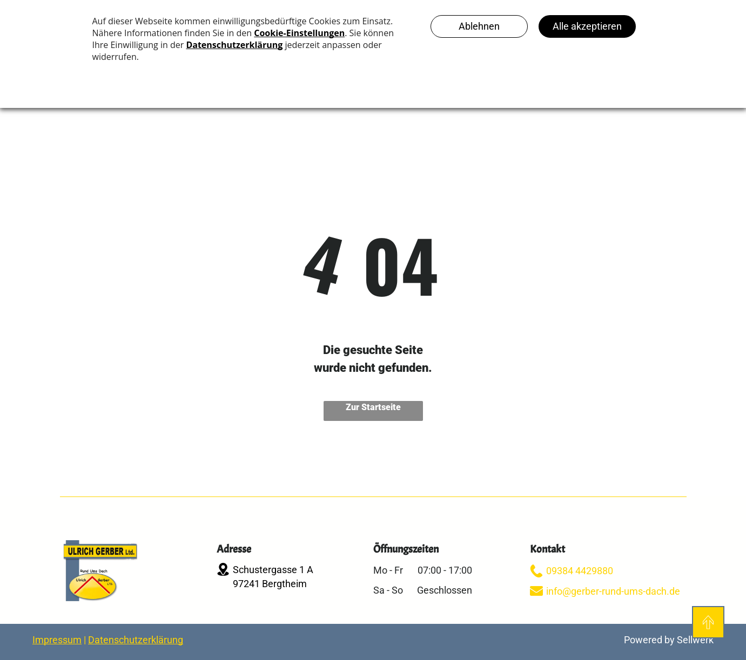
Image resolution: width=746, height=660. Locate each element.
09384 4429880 (579, 570)
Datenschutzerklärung (135, 639)
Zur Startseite (373, 407)
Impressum (57, 639)
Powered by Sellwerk (669, 639)
